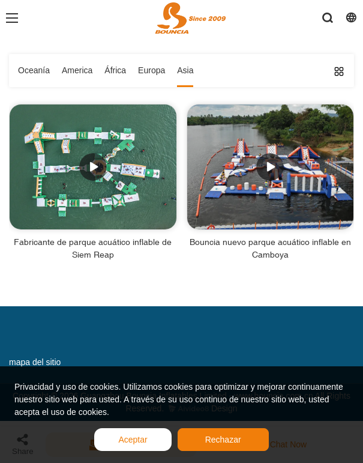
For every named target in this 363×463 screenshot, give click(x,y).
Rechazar (223, 439)
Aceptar (132, 439)
